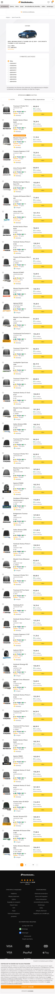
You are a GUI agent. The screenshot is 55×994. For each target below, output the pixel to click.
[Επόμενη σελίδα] (37, 864)
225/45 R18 (13, 68)
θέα (42, 114)
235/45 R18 (13, 74)
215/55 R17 (13, 63)
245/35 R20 (13, 77)
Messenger (23, 933)
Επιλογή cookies (27, 991)
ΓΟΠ (13, 908)
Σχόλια (14, 899)
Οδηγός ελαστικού (13, 896)
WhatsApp (23, 929)
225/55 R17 (13, 72)
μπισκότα (13, 916)
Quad (21, 6)
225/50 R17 (13, 70)
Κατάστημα (50, 6)
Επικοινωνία (27, 936)
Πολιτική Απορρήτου (14, 913)
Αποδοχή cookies (27, 987)
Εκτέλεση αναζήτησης (27, 12)
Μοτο (17, 6)
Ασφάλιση (14, 893)
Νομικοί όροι (14, 905)
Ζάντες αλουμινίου (41, 899)
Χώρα (13, 910)
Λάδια (43, 6)
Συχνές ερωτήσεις (27, 939)
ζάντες (12, 6)
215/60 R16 (13, 65)
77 (33, 865)
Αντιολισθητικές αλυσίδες (32, 6)
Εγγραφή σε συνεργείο (13, 902)
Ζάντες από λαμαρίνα (41, 896)
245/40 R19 (13, 79)
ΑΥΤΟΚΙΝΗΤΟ (4, 6)
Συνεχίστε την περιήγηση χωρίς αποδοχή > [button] (43, 961)
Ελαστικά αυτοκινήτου (41, 893)
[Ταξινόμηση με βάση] (39, 99)
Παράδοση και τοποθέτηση (41, 913)
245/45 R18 (13, 81)
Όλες (11, 61)
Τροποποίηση (11, 49)
